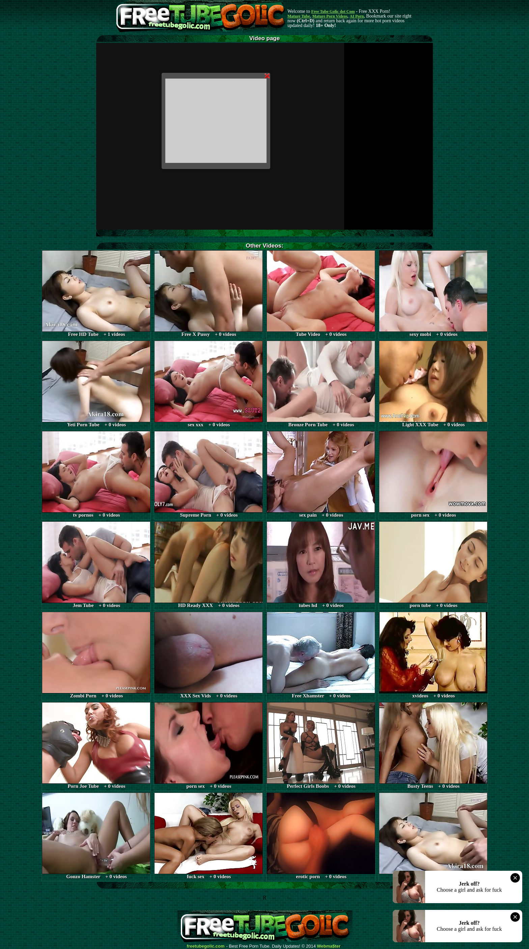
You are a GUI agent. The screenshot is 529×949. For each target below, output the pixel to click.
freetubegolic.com (206, 946)
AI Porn (357, 16)
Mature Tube (298, 16)
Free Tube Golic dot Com (333, 11)
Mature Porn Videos (329, 16)
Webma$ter (329, 946)
